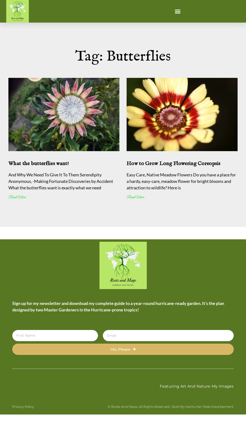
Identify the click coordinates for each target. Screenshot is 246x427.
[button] (177, 11)
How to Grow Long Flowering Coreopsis (174, 163)
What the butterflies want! (38, 163)
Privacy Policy (23, 406)
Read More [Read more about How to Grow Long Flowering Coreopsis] (135, 197)
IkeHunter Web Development (209, 406)
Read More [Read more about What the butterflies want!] (17, 197)
